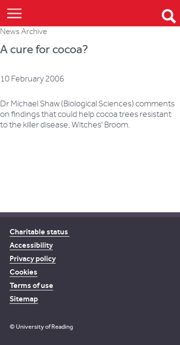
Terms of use (31, 285)
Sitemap (24, 298)
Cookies (23, 271)
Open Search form (169, 16)
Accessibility (31, 245)
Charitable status (40, 231)
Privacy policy (33, 258)
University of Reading (44, 326)
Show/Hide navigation (14, 13)
